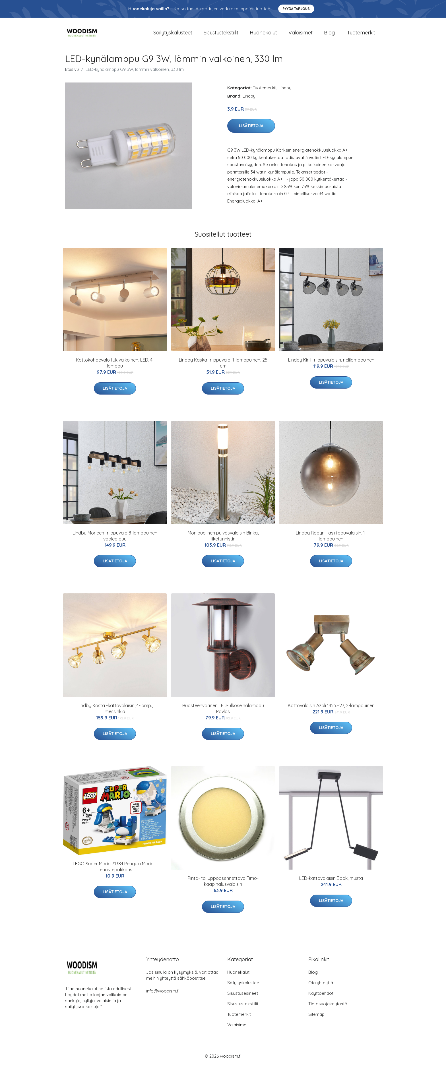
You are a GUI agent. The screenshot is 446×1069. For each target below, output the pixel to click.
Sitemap (316, 1017)
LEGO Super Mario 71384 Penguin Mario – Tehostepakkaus (115, 869)
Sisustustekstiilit (221, 34)
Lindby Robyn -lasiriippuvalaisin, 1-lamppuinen (331, 538)
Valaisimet (300, 34)
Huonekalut (263, 34)
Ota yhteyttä (320, 985)
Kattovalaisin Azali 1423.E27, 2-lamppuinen (331, 708)
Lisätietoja (251, 128)
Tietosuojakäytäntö (327, 1007)
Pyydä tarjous (296, 9)
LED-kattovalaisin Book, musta (331, 881)
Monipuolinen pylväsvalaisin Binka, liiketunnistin (223, 538)
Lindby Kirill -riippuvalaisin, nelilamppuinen (331, 363)
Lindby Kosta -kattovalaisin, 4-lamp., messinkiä (115, 711)
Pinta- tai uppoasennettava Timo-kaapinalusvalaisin (223, 884)
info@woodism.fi (162, 994)
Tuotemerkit (361, 34)
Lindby (284, 90)
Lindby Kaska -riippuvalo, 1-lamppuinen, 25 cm (223, 366)
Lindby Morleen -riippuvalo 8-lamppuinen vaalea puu (115, 538)
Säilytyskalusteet (172, 34)
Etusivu (72, 72)
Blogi (330, 34)
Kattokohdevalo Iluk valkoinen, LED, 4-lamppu (115, 366)
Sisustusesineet (242, 996)
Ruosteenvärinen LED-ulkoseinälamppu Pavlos (223, 711)
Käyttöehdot (320, 996)
